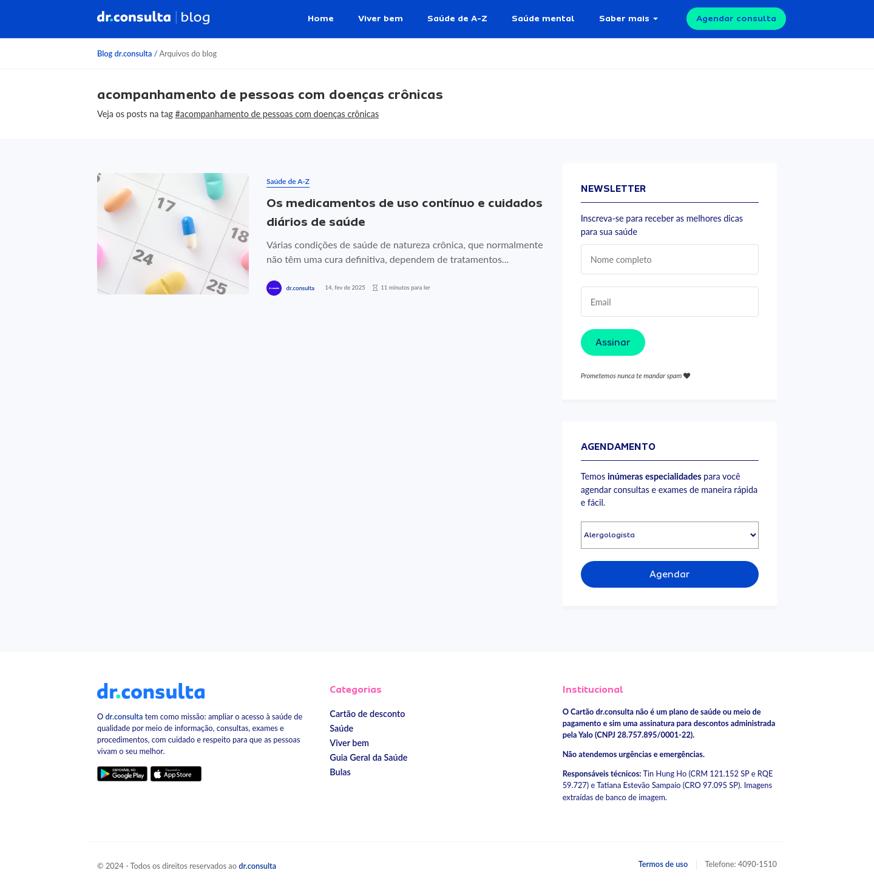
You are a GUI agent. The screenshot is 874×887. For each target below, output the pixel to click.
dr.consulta (300, 288)
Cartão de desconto (367, 714)
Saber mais (624, 18)
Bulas (340, 772)
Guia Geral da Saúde (368, 757)
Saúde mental (543, 18)
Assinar (613, 342)
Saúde (341, 728)
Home (321, 18)
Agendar (669, 574)
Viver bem (380, 18)
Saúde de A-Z (457, 18)
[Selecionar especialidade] (670, 535)
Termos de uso (663, 864)
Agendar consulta (736, 18)
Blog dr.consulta (124, 53)
